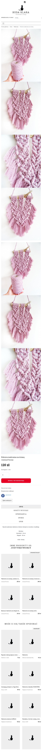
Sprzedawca (21, 514)
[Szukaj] (24, 18)
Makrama (25, 655)
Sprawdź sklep (35, 552)
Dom (11, 26)
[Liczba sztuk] (5, 475)
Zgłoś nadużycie (7, 500)
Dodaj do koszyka (16, 481)
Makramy (16, 26)
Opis (21, 507)
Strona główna (4, 26)
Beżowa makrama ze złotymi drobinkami (10, 611)
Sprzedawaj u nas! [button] (7, 17)
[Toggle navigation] (3, 23)
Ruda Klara (21, 11)
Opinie (21, 518)
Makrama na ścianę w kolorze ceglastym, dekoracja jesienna (31, 579)
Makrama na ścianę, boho (29, 611)
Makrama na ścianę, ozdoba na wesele (10, 579)
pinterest (8, 495)
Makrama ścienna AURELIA (8, 719)
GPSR (21, 521)
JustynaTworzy (7, 460)
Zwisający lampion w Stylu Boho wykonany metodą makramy (10, 687)
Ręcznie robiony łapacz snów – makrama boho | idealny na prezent (10, 655)
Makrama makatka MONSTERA (31, 687)
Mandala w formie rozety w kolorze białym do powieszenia (31, 719)
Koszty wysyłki (21, 510)
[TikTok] (25, 2)
